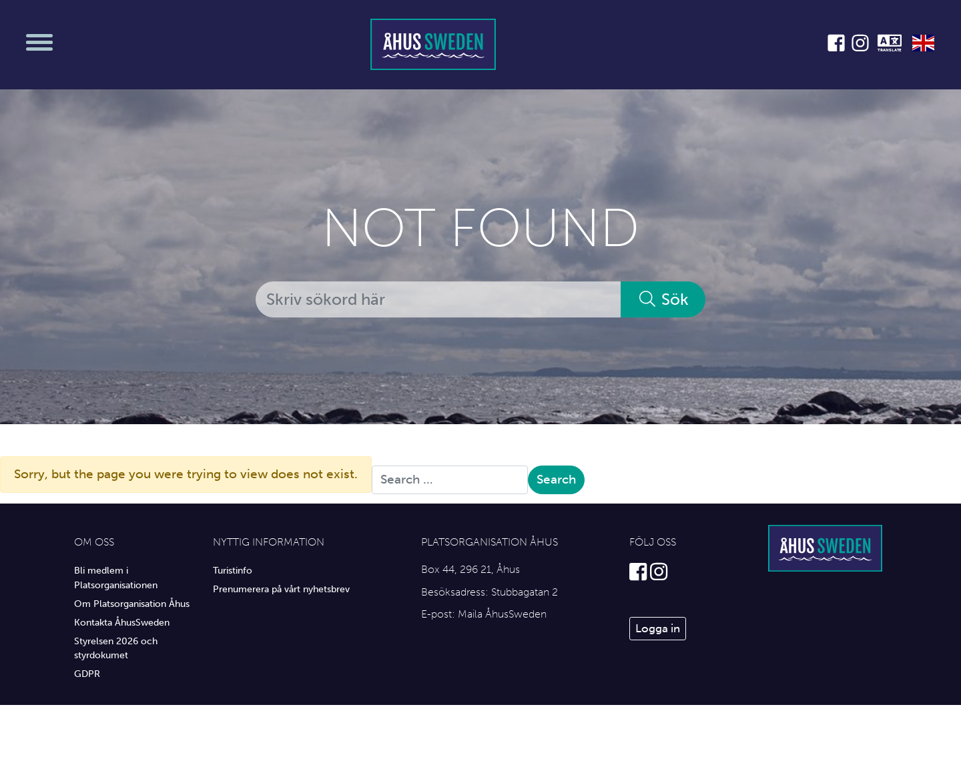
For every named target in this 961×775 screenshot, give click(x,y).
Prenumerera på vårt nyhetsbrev (281, 589)
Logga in (657, 628)
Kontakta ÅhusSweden (122, 622)
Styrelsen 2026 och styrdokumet (115, 648)
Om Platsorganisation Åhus (132, 604)
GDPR (87, 674)
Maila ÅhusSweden (502, 614)
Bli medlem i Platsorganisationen (115, 577)
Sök (663, 299)
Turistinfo (232, 570)
